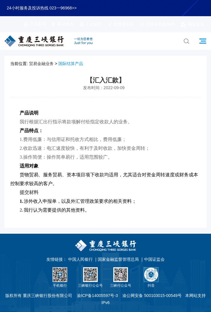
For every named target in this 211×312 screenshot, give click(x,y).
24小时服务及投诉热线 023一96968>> (42, 8)
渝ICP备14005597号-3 (97, 295)
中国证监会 (154, 259)
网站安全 (192, 24)
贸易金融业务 (41, 63)
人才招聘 (91, 24)
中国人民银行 (80, 259)
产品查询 (34, 24)
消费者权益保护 (157, 24)
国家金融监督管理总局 (118, 259)
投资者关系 (121, 24)
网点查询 (62, 24)
